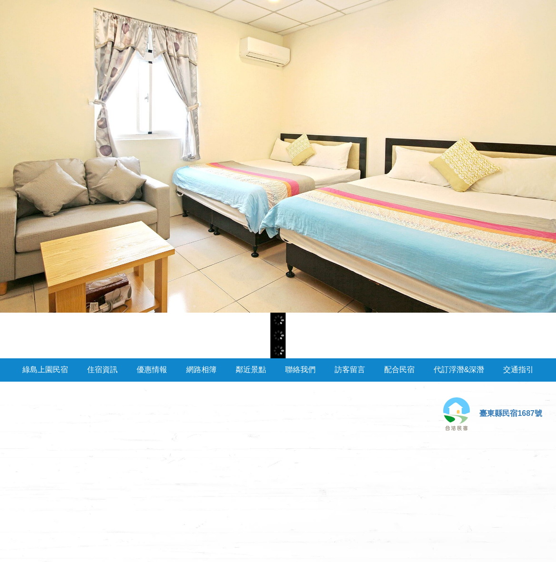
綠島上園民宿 (45, 369)
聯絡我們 (300, 369)
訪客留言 (350, 369)
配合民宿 (399, 369)
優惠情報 (152, 369)
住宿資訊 (102, 369)
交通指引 (518, 369)
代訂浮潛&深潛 (459, 369)
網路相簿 (201, 369)
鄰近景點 (251, 369)
